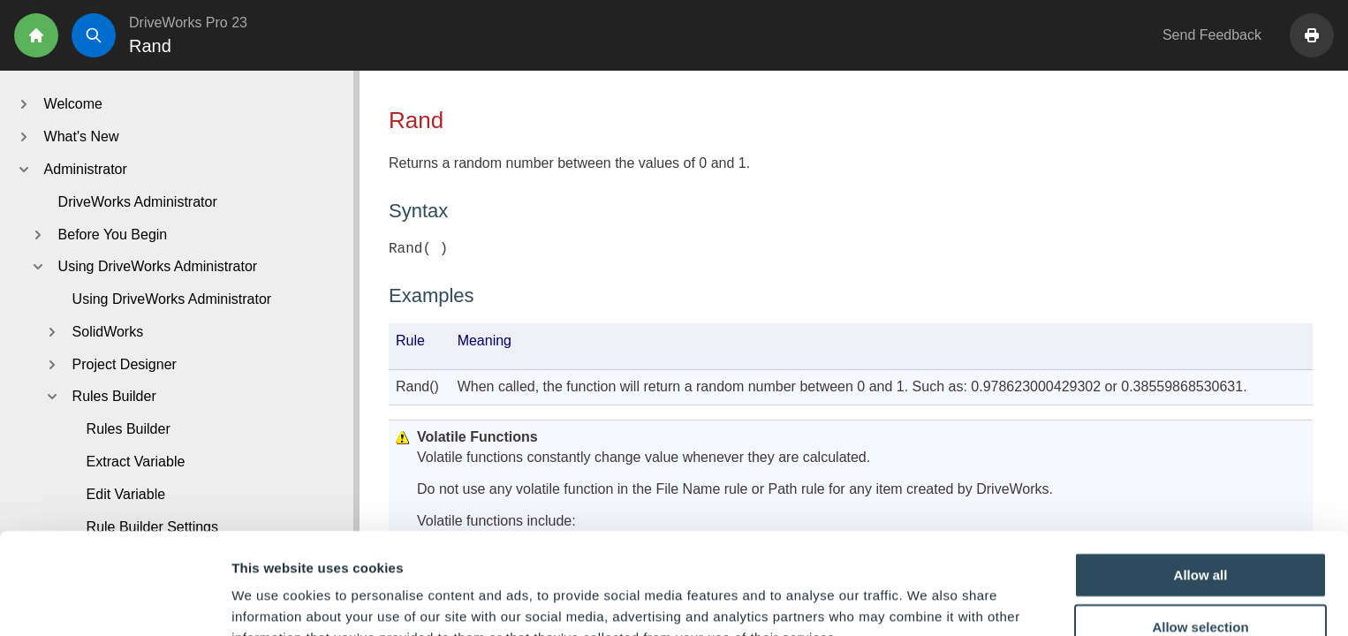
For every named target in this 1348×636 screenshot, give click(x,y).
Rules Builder (128, 428)
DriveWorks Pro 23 (188, 22)
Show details (927, 601)
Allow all (1201, 480)
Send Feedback (1211, 34)
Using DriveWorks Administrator (172, 299)
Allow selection (1200, 533)
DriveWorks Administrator (137, 201)
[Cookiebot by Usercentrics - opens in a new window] (114, 601)
